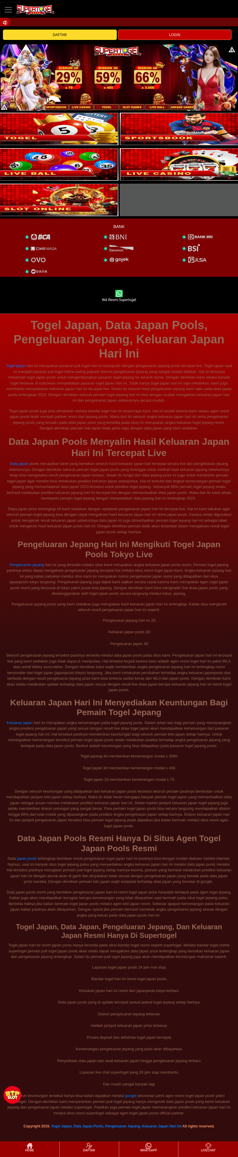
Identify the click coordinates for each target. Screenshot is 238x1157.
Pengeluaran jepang (26, 565)
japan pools (27, 858)
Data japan (19, 463)
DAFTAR (60, 35)
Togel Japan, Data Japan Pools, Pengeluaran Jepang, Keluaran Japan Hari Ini (116, 1126)
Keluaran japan (20, 722)
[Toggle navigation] (8, 9)
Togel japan (16, 365)
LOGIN (174, 35)
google (131, 1095)
